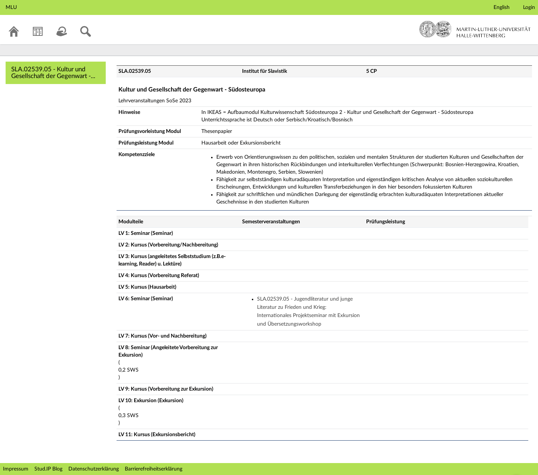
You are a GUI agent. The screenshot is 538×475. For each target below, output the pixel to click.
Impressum (15, 469)
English (502, 7)
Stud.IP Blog (48, 469)
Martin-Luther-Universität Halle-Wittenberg (475, 29)
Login (529, 7)
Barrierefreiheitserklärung (153, 469)
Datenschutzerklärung (93, 469)
